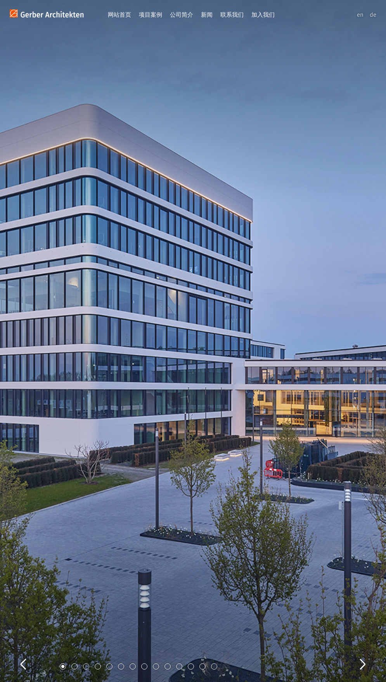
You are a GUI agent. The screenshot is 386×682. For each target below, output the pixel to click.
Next (355, 655)
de (373, 15)
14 (214, 666)
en (360, 15)
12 (191, 666)
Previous (31, 655)
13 (202, 666)
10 (167, 666)
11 (179, 666)
